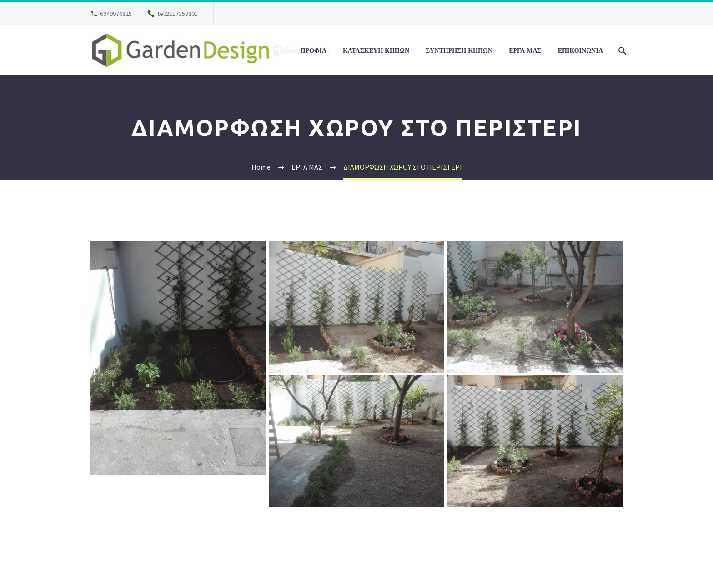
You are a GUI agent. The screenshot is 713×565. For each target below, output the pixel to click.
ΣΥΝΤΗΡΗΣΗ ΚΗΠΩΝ (459, 50)
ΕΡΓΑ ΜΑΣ (525, 50)
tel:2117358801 (177, 14)
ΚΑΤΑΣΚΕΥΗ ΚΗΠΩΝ (376, 50)
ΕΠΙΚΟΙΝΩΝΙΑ (580, 50)
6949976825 (116, 14)
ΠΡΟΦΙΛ (313, 50)
